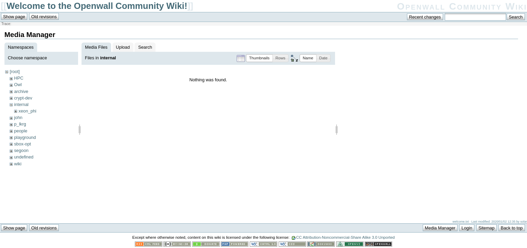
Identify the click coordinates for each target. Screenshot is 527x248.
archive (21, 91)
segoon (21, 150)
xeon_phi (27, 111)
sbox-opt (22, 143)
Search (145, 47)
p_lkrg (20, 124)
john (18, 117)
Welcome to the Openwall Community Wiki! (97, 6)
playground (25, 137)
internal (21, 104)
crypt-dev (23, 98)
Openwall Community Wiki (462, 6)
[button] (259, 58)
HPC (18, 78)
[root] (15, 71)
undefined (23, 157)
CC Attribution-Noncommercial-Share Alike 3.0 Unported (345, 237)
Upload (123, 47)
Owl (18, 84)
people (20, 130)
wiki (17, 163)
